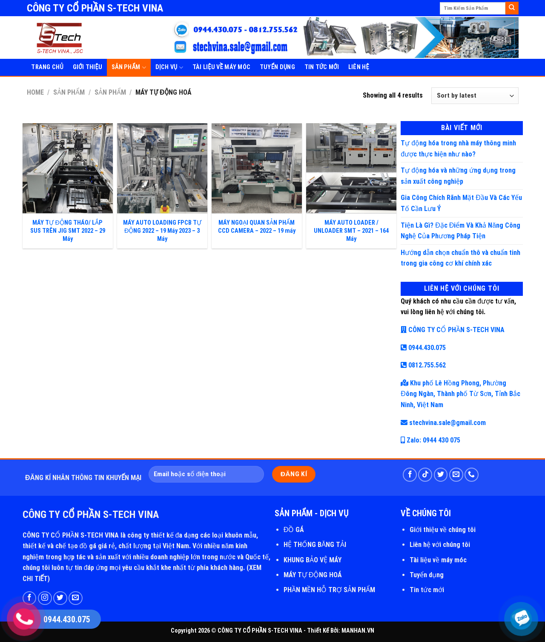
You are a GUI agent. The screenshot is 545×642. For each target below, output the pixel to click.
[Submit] (511, 8)
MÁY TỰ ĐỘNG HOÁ (313, 575)
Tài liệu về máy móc (438, 560)
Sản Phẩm (69, 92)
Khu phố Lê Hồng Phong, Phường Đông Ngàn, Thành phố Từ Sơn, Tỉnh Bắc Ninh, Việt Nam (460, 394)
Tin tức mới (427, 590)
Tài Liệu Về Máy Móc (221, 67)
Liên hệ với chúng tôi (440, 545)
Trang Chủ (47, 67)
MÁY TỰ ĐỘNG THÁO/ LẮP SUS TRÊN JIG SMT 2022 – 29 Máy (67, 230)
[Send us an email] (456, 475)
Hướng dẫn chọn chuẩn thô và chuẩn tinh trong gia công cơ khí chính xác (460, 258)
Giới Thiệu (88, 67)
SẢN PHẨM (129, 68)
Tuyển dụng (427, 575)
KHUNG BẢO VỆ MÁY (312, 560)
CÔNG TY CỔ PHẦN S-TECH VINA (453, 330)
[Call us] (472, 475)
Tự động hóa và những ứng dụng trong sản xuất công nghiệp (458, 175)
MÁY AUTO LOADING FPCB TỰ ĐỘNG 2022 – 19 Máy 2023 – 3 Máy (162, 230)
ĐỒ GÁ (294, 530)
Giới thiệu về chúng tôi (443, 530)
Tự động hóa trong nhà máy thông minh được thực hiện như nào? (458, 148)
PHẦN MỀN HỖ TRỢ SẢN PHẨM (329, 590)
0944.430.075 (423, 348)
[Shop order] (474, 95)
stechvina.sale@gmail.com (443, 423)
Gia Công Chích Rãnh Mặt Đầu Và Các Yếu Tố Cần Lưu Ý (461, 203)
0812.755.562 (423, 365)
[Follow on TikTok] (425, 475)
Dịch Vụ (169, 68)
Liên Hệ (358, 67)
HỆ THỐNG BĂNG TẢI (315, 545)
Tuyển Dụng (277, 67)
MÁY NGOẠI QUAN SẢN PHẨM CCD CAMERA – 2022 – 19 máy (256, 226)
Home (35, 92)
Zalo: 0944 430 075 (430, 440)
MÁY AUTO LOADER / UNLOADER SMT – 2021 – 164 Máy (351, 230)
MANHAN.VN (357, 630)
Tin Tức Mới (321, 67)
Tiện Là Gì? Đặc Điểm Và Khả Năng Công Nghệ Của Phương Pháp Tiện (460, 230)
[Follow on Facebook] (410, 475)
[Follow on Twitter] (441, 475)
